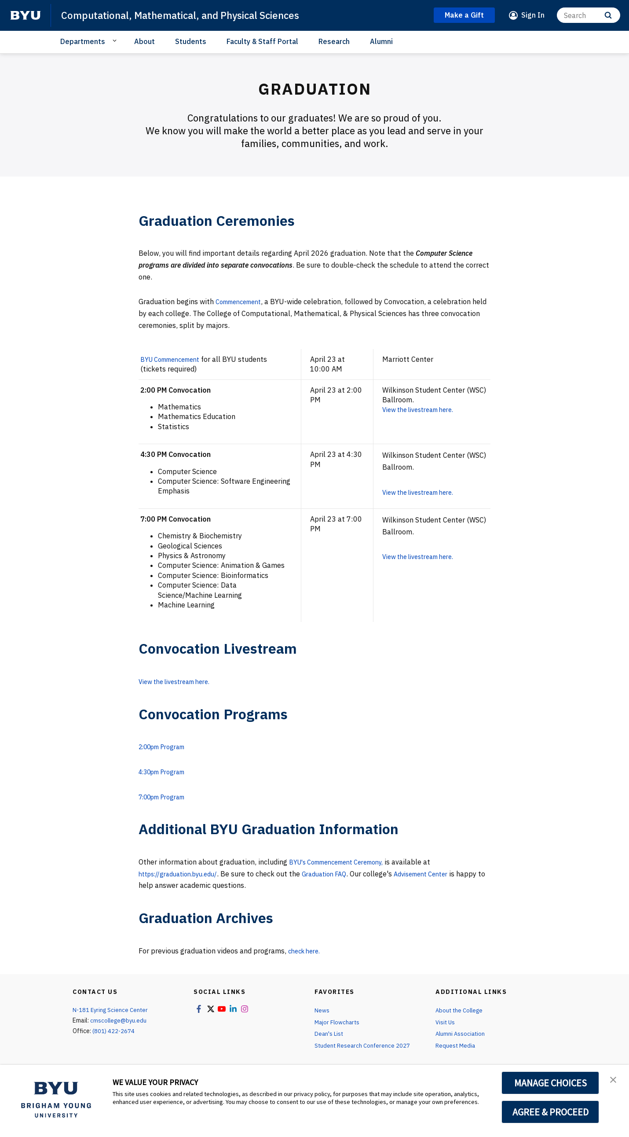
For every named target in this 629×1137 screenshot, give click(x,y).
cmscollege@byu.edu (119, 1020)
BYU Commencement (174, 359)
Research (334, 41)
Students (190, 41)
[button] (614, 1081)
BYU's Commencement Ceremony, (344, 861)
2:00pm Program (166, 746)
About (144, 41)
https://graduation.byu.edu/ (183, 873)
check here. (306, 950)
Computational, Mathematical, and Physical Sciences (189, 15)
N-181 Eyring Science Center (112, 1010)
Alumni (381, 41)
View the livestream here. (425, 409)
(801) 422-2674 (113, 1031)
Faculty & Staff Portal (262, 41)
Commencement (242, 301)
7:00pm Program (166, 796)
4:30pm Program (166, 771)
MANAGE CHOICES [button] (550, 1083)
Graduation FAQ (338, 873)
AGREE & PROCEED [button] (550, 1112)
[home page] (25, 15)
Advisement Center (442, 873)
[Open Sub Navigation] (116, 41)
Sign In (533, 15)
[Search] (588, 15)
